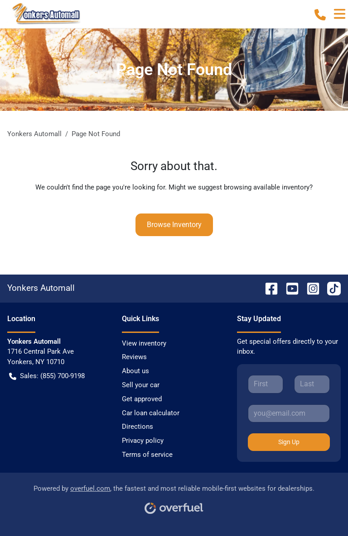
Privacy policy (143, 440)
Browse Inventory (174, 224)
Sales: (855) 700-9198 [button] (47, 376)
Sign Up (289, 442)
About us (135, 371)
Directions (137, 426)
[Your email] (289, 413)
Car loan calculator (150, 413)
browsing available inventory (266, 187)
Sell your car (141, 385)
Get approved (142, 399)
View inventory (144, 343)
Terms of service (147, 455)
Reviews (134, 357)
